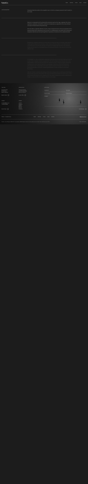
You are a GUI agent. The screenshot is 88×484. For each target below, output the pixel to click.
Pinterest (20, 107)
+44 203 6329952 (4, 104)
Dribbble (20, 105)
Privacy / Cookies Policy (6, 116)
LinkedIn (20, 103)
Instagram (20, 104)
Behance (20, 106)
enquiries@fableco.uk (5, 103)
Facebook (20, 108)
